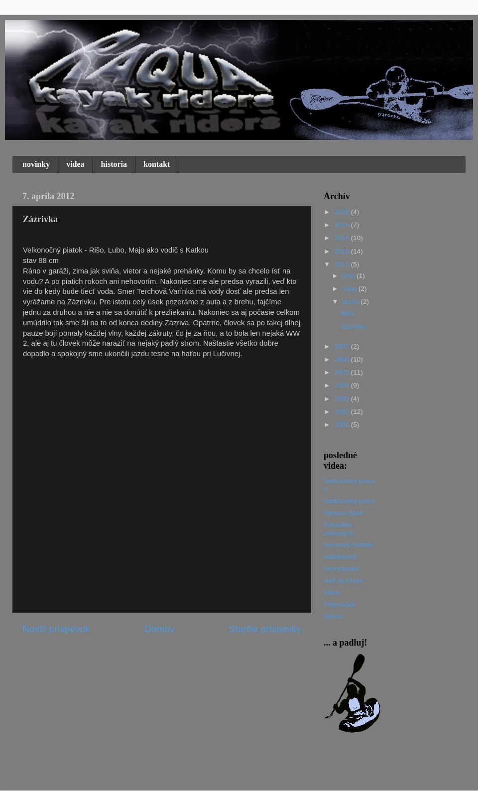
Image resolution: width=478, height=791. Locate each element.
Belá (347, 313)
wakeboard (340, 556)
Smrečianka (341, 568)
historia (114, 164)
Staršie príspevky (265, 629)
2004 (342, 385)
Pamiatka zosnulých (339, 528)
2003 (342, 398)
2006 (342, 359)
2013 (342, 251)
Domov (159, 629)
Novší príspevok (56, 629)
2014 (342, 238)
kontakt (156, 164)
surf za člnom (343, 580)
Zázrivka (353, 326)
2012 (342, 264)
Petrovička (339, 604)
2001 (342, 424)
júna (349, 275)
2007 (342, 346)
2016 (342, 212)
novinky (36, 164)
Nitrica (333, 616)
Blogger (299, 771)
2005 (342, 372)
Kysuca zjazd (343, 513)
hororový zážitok (348, 544)
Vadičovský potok (349, 501)
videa (75, 164)
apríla (351, 301)
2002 (342, 411)
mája (350, 288)
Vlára (332, 592)
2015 (342, 225)
